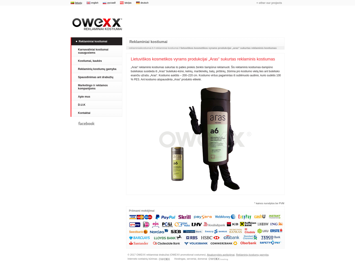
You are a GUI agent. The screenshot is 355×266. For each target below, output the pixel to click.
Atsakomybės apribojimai (221, 254)
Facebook (86, 123)
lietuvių (78, 3)
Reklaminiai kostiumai (96, 24)
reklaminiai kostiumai (166, 48)
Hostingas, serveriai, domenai (201, 258)
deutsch (145, 3)
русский (111, 3)
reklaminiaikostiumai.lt (141, 48)
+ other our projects (269, 3)
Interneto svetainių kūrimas (149, 258)
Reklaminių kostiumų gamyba (252, 254)
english (94, 3)
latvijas (128, 3)
